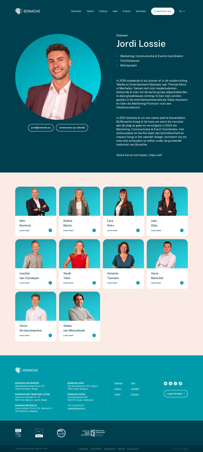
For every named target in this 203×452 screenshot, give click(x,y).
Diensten (76, 11)
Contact (135, 394)
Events (127, 11)
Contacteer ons (162, 11)
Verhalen (141, 11)
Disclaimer (83, 449)
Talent (90, 11)
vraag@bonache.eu (76, 408)
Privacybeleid (96, 449)
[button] (182, 11)
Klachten (121, 449)
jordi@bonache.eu (41, 127)
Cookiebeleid (109, 449)
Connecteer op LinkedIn (72, 127)
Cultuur (103, 11)
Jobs (115, 11)
